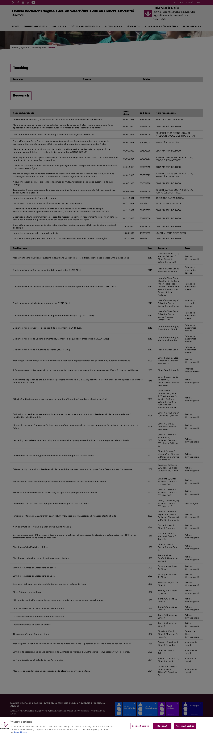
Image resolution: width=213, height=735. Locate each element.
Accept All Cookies (185, 727)
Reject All (162, 727)
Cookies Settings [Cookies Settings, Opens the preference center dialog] (140, 727)
